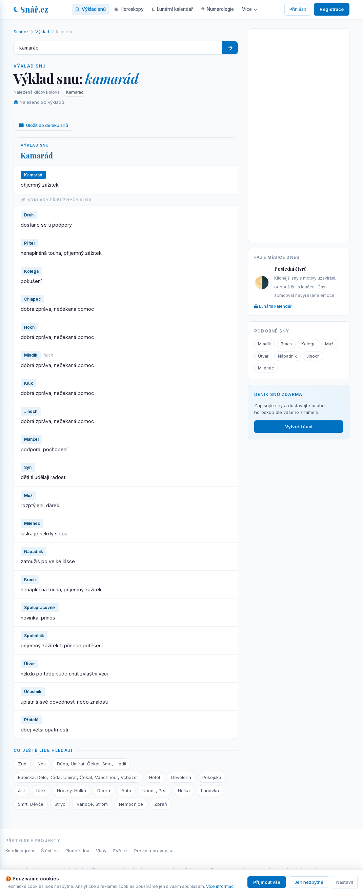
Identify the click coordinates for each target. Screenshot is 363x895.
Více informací (220, 886)
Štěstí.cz (50, 850)
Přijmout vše (266, 882)
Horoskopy (129, 9)
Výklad (42, 31)
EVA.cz (120, 850)
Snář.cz (31, 9)
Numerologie (217, 9)
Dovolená (181, 777)
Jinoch (313, 356)
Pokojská (211, 777)
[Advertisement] (298, 134)
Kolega (308, 343)
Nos (42, 763)
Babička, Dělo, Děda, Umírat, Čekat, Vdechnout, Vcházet (78, 777)
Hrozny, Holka (71, 790)
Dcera (103, 790)
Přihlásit (297, 9)
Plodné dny (77, 850)
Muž (329, 343)
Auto (126, 790)
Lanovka (210, 790)
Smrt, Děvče (30, 804)
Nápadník (287, 356)
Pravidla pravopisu (154, 850)
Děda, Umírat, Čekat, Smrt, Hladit (91, 763)
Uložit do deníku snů (43, 125)
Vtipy (101, 850)
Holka (184, 790)
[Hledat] (230, 47)
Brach (286, 343)
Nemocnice (131, 804)
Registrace (332, 9)
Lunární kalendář (172, 9)
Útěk (41, 790)
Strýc (60, 804)
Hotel (154, 777)
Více (249, 9)
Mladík (264, 343)
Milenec (266, 367)
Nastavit (344, 882)
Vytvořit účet (298, 426)
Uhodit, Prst (154, 790)
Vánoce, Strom (92, 804)
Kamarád (75, 92)
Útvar (263, 356)
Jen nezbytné (309, 882)
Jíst (21, 790)
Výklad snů (91, 9)
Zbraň (160, 804)
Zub (22, 763)
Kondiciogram (19, 850)
